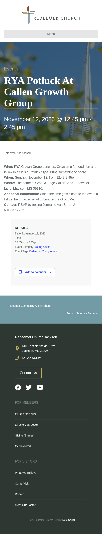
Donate (19, 494)
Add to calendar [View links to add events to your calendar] (35, 272)
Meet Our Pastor (25, 505)
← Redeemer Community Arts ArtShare (27, 305)
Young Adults (42, 246)
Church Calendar (25, 414)
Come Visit (21, 483)
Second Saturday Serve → (82, 313)
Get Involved (23, 446)
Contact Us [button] (28, 373)
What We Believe (25, 472)
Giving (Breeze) (24, 435)
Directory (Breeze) (26, 424)
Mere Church (69, 520)
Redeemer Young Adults (43, 251)
